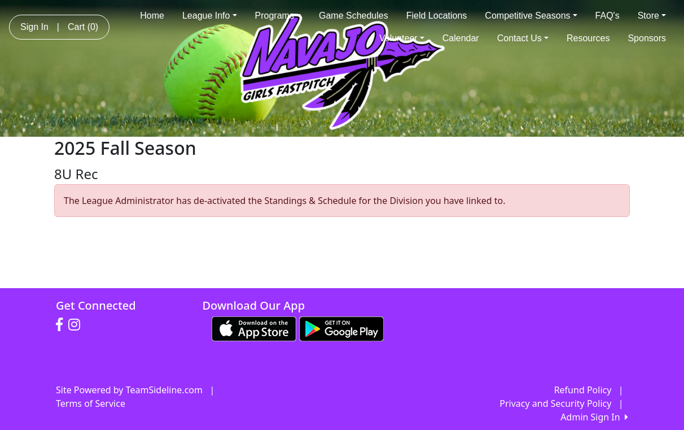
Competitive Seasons (531, 15)
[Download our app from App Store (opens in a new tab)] (254, 328)
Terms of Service (90, 403)
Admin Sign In (594, 417)
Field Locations (436, 15)
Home (152, 15)
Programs (278, 15)
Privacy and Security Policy (555, 403)
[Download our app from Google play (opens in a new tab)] (341, 328)
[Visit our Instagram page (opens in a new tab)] (77, 325)
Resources (588, 38)
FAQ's (607, 15)
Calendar (460, 38)
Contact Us (523, 38)
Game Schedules (353, 15)
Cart (83, 27)
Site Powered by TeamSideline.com (129, 390)
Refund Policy (583, 390)
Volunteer (401, 38)
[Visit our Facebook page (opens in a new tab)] (62, 325)
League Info (209, 15)
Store (652, 15)
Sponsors (647, 38)
